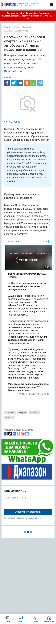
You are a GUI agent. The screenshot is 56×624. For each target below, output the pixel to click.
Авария (22, 412)
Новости (16, 27)
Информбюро (13, 71)
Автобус (34, 412)
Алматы (9, 417)
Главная (7, 27)
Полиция (10, 412)
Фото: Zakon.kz (12, 121)
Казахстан (27, 27)
